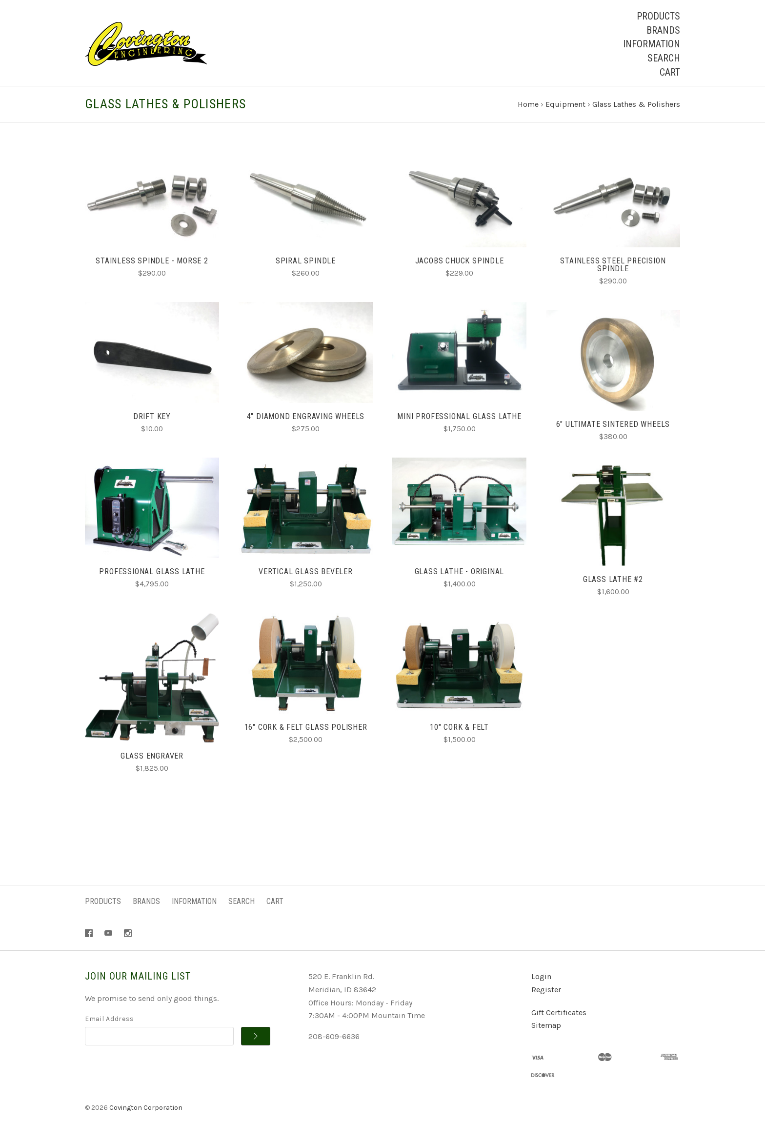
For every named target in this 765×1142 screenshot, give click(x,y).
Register (546, 991)
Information (651, 44)
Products (658, 16)
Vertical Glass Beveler (306, 573)
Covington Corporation (145, 1109)
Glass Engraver (152, 757)
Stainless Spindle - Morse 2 (152, 262)
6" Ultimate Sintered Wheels (613, 425)
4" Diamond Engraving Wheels (306, 417)
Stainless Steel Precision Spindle (612, 266)
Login (541, 978)
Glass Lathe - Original (459, 573)
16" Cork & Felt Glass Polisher (305, 729)
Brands (663, 30)
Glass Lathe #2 (613, 581)
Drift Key (152, 417)
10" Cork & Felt (459, 729)
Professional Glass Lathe (151, 573)
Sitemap (546, 1027)
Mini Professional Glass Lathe (459, 417)
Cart (670, 72)
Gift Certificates (558, 1014)
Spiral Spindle (306, 262)
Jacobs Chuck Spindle (459, 262)
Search (663, 58)
